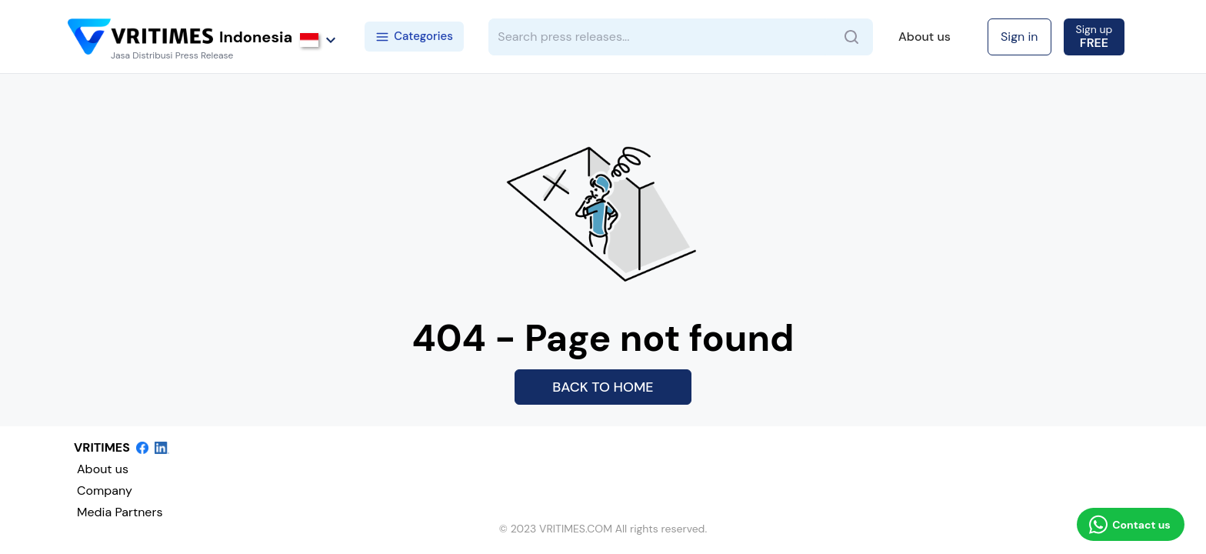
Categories (414, 36)
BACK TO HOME (602, 387)
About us (924, 36)
